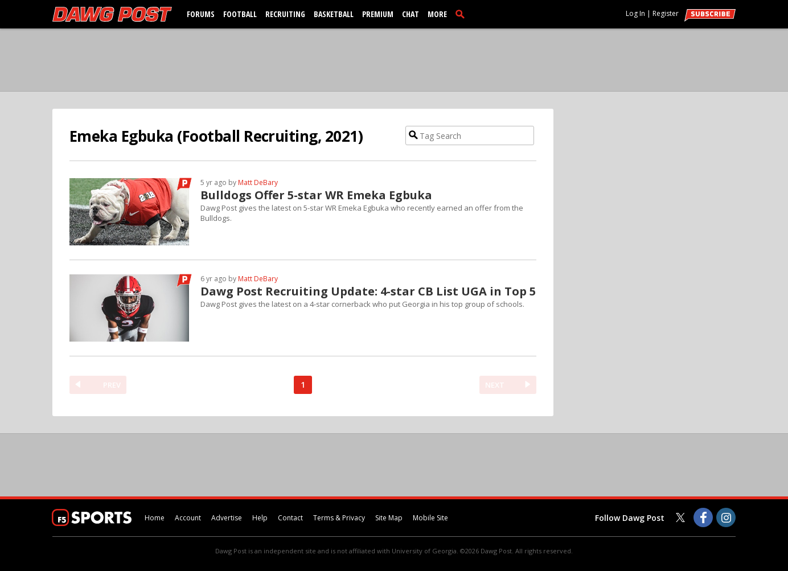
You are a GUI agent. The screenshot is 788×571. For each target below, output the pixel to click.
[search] (462, 13)
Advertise (226, 518)
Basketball (334, 14)
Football (240, 14)
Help (260, 518)
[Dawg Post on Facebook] (703, 517)
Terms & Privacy (339, 518)
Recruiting (285, 14)
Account (188, 518)
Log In (635, 13)
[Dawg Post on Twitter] (680, 517)
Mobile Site (430, 518)
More (437, 14)
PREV (112, 385)
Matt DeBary (258, 182)
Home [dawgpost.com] (155, 518)
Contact (290, 518)
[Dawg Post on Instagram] (726, 517)
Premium (377, 14)
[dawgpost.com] (112, 14)
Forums (201, 14)
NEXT (494, 385)
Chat (410, 14)
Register (665, 13)
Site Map (389, 518)
